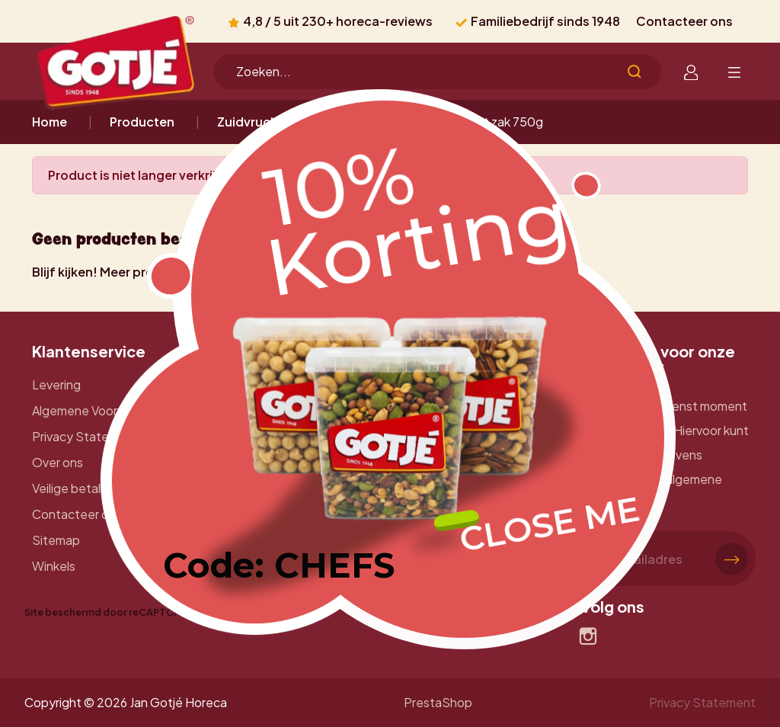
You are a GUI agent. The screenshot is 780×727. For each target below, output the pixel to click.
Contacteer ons (684, 21)
